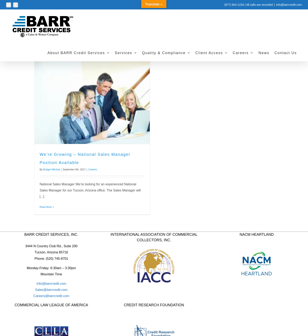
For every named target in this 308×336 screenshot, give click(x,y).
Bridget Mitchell (51, 169)
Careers (92, 169)
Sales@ (41, 290)
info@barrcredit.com (289, 4)
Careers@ (40, 296)
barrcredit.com (57, 290)
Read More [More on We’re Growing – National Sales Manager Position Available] (46, 207)
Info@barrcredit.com (51, 283)
